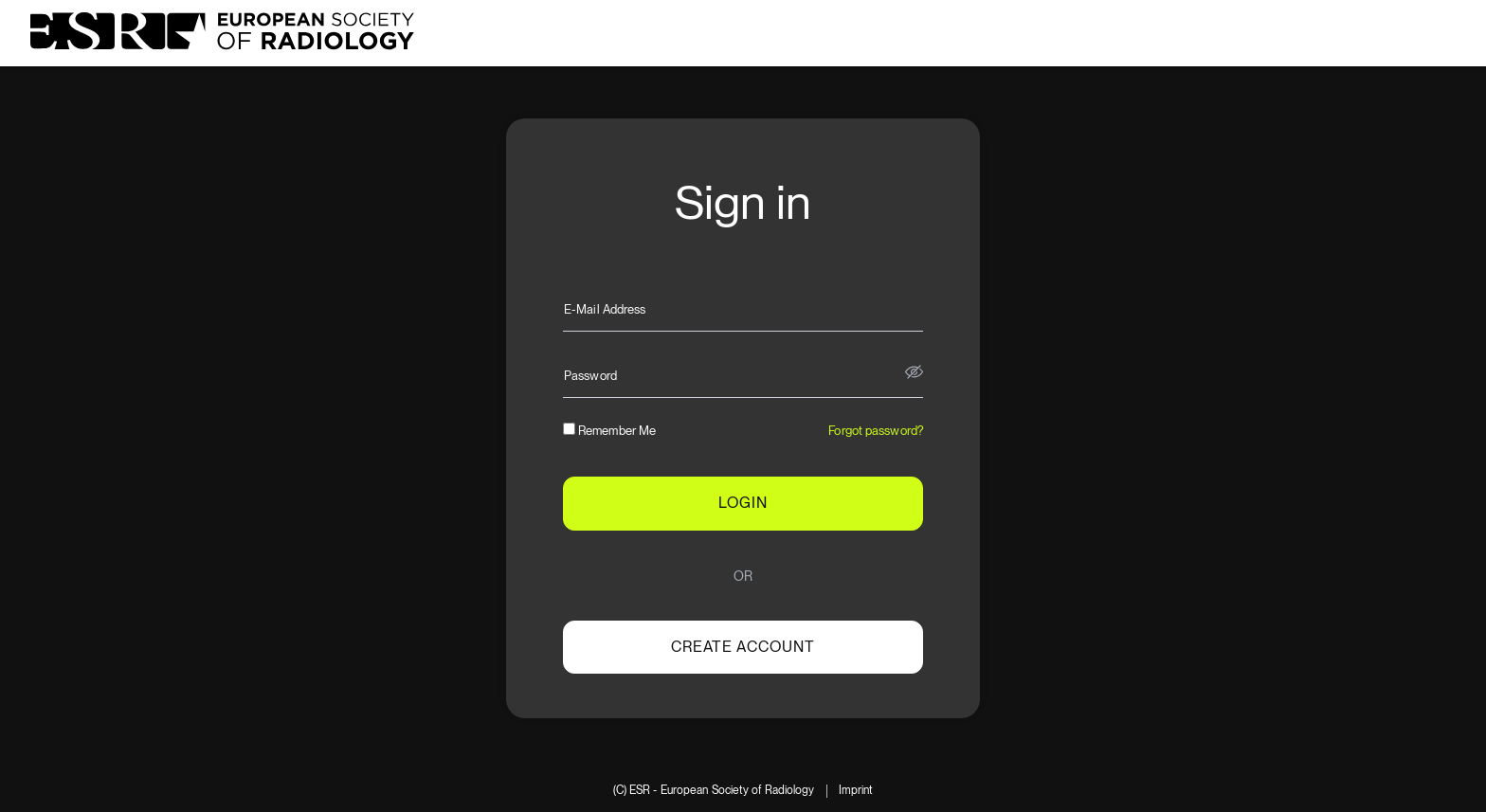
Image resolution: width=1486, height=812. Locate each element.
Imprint (856, 791)
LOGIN (743, 503)
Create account (743, 647)
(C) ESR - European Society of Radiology (714, 791)
